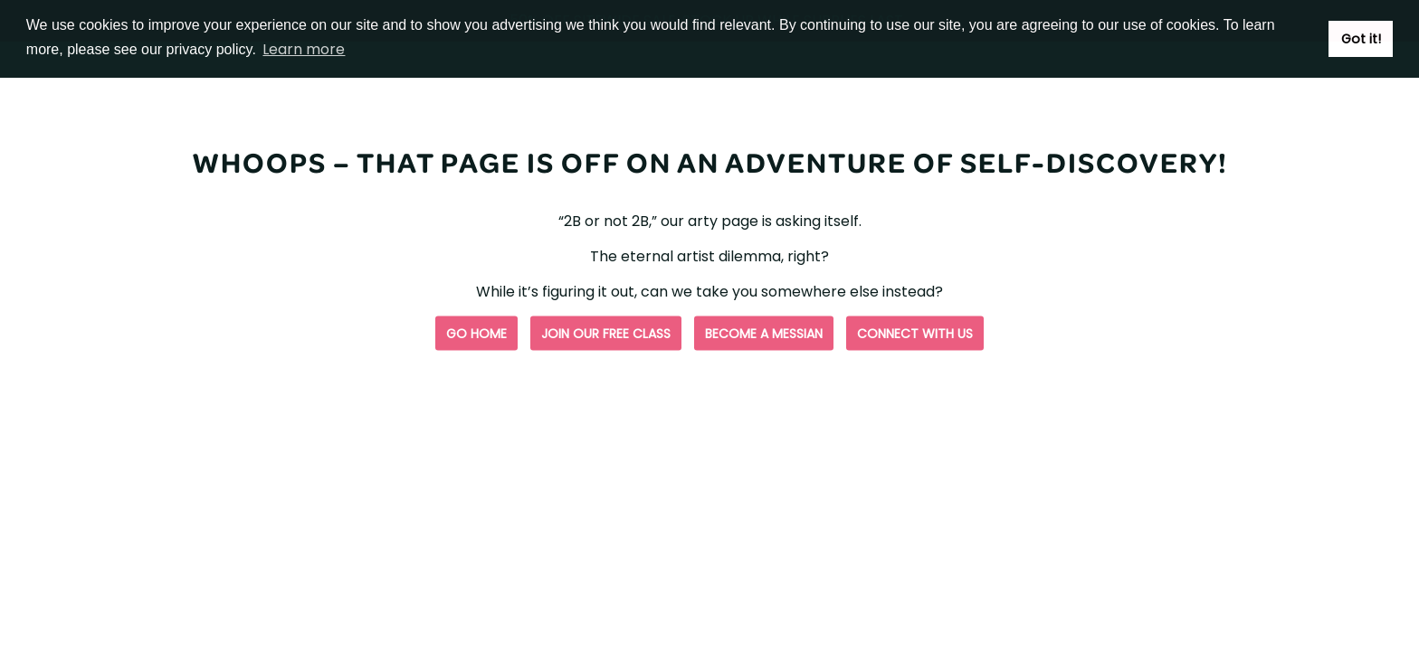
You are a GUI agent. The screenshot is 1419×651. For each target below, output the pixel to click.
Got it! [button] (1361, 39)
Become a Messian (764, 334)
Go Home (476, 334)
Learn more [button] (303, 49)
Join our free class (606, 334)
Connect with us (915, 334)
